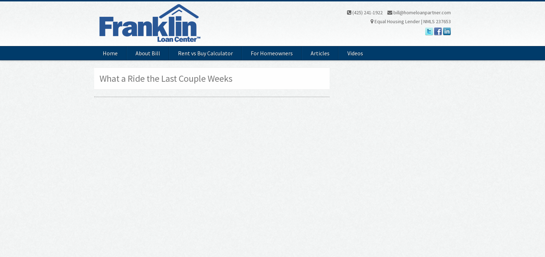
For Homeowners (272, 53)
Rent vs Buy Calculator (205, 53)
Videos (355, 53)
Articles (320, 53)
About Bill (148, 53)
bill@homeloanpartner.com (419, 12)
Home (110, 53)
